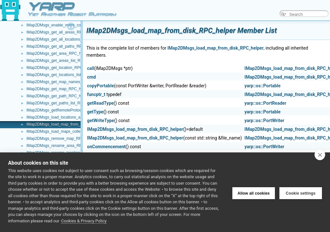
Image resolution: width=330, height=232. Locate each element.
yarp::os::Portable (263, 85)
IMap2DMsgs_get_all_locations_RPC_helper (64, 39)
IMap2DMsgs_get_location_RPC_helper (60, 67)
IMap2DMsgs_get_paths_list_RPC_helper (62, 103)
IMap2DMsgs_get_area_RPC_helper (58, 53)
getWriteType (100, 120)
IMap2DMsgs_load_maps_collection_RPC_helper (69, 131)
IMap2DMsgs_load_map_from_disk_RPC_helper (68, 124)
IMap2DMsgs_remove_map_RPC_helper (61, 138)
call (90, 68)
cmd (91, 77)
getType (95, 111)
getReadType (100, 103)
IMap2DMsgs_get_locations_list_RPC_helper (65, 74)
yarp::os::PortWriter (265, 120)
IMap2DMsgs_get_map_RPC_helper (58, 89)
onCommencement (106, 146)
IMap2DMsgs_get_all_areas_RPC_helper (62, 32)
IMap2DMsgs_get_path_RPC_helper (58, 96)
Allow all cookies (254, 192)
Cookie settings (300, 192)
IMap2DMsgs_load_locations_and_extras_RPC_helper (73, 117)
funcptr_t (96, 94)
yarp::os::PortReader (265, 103)
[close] (320, 154)
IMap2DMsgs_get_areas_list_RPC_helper (62, 60)
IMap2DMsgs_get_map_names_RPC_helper (64, 82)
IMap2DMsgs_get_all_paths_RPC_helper (62, 46)
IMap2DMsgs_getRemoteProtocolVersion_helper (68, 110)
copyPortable (100, 85)
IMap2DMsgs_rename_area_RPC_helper (62, 145)
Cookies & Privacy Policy (83, 220)
